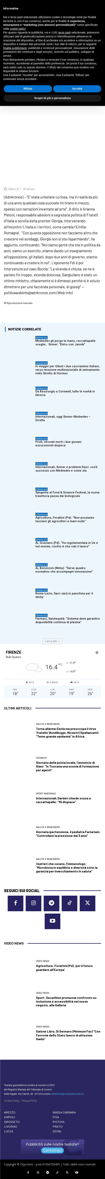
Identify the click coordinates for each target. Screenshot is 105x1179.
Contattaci (52, 1150)
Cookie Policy (11, 1100)
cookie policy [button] (17, 28)
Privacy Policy (29, 1100)
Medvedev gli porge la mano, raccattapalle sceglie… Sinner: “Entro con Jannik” (65, 342)
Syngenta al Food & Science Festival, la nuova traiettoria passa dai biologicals (67, 494)
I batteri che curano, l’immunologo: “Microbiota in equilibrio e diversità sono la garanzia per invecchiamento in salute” (66, 867)
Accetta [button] (77, 88)
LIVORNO (10, 1126)
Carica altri (52, 641)
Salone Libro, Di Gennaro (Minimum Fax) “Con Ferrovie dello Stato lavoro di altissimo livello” (68, 1035)
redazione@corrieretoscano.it (67, 1094)
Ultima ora (41, 337)
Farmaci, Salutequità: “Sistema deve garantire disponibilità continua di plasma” (67, 620)
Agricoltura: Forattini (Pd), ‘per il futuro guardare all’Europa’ (64, 967)
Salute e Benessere (48, 724)
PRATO (58, 1126)
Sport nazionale (46, 793)
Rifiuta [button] (28, 88)
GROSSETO (12, 1122)
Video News (42, 961)
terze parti (64, 32)
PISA (56, 1117)
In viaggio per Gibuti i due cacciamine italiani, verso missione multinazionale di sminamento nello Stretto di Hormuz (67, 369)
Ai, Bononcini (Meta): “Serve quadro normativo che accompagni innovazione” (64, 569)
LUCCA (8, 1131)
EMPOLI (9, 1117)
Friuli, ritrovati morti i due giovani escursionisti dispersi (58, 443)
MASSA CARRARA (64, 1112)
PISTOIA (58, 1122)
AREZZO (9, 1112)
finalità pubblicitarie (15, 48)
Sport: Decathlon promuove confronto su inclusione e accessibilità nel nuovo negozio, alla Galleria (66, 1001)
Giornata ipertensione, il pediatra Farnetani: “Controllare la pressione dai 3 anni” (68, 833)
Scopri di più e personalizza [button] (52, 98)
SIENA (57, 1131)
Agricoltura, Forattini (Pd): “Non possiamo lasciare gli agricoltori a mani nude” (64, 519)
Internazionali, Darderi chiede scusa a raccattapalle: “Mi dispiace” (63, 800)
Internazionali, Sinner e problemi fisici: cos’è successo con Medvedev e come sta (66, 468)
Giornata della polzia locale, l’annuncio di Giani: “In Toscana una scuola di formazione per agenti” (67, 766)
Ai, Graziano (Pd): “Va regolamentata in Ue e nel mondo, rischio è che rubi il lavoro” (66, 544)
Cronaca (41, 758)
